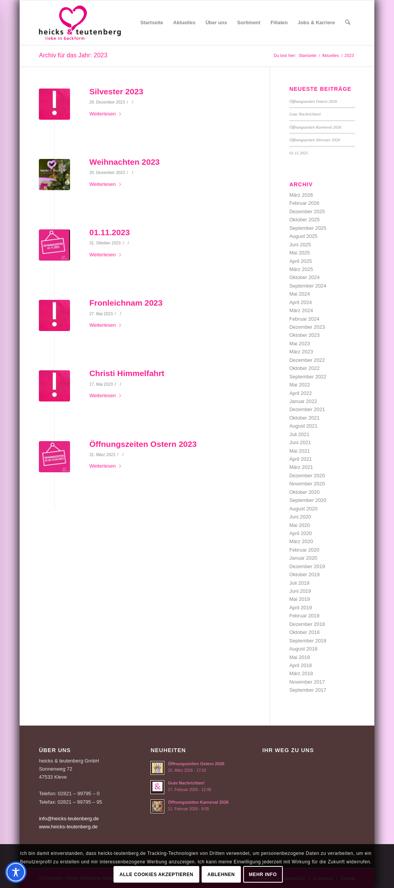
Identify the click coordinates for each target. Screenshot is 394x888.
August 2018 (303, 649)
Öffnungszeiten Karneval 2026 (315, 127)
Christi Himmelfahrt (126, 373)
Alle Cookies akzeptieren (157, 874)
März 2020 (301, 541)
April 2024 (300, 302)
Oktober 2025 (304, 219)
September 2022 (307, 377)
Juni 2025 (300, 245)
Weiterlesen (105, 114)
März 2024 (301, 310)
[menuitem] (151, 22)
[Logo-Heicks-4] (80, 22)
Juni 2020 (300, 517)
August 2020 (303, 509)
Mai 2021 (299, 451)
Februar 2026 (304, 203)
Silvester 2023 (116, 91)
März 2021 (301, 467)
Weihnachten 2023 (124, 161)
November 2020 (307, 484)
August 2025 (303, 236)
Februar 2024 (304, 319)
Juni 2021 (300, 442)
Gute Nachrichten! (305, 114)
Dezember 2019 (307, 566)
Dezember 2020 (307, 475)
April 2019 (300, 607)
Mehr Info (263, 874)
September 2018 (307, 641)
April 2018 (300, 665)
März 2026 (301, 195)
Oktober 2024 (304, 277)
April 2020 (300, 533)
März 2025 (301, 269)
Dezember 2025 (307, 211)
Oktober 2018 (304, 632)
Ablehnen (221, 874)
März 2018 (301, 673)
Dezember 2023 (307, 327)
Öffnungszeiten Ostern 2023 (143, 444)
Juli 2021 (299, 434)
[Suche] (347, 22)
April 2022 (300, 393)
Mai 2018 (299, 657)
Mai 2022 (299, 385)
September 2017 (307, 690)
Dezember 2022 (307, 360)
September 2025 (307, 228)
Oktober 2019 (304, 574)
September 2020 (307, 500)
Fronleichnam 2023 (125, 302)
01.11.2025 (298, 153)
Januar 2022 (303, 401)
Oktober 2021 (304, 418)
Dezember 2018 (307, 624)
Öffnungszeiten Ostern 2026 (313, 101)
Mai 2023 (299, 343)
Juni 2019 (300, 591)
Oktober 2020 (304, 492)
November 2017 (307, 682)
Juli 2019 (299, 583)
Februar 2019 (304, 616)
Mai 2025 (299, 253)
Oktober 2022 (304, 368)
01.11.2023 (109, 232)
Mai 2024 (299, 294)
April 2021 (300, 459)
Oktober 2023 (304, 335)
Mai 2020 (299, 525)
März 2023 (301, 352)
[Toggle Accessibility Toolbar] (16, 872)
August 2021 (303, 426)
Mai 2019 (299, 599)
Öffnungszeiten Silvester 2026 (314, 139)
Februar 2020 (304, 550)
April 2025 (300, 261)
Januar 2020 (303, 558)
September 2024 (307, 286)
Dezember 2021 (307, 409)
